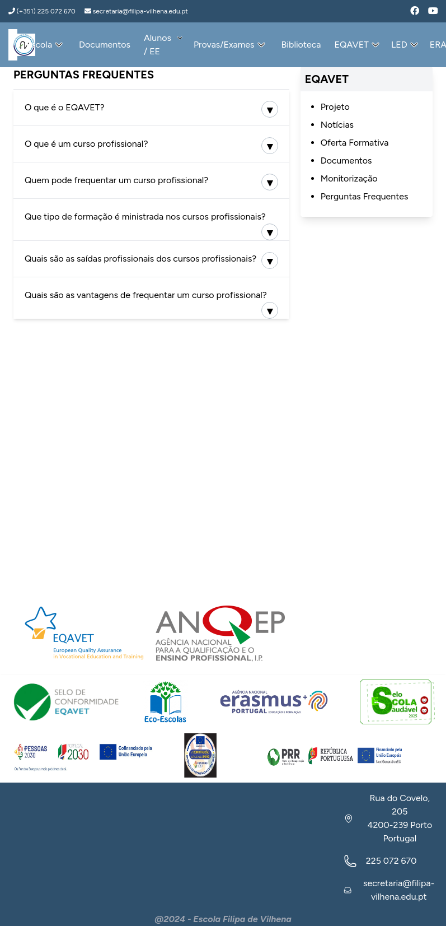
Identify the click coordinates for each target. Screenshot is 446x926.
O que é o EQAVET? (65, 107)
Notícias (337, 124)
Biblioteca (301, 44)
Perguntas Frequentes (365, 196)
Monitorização (349, 178)
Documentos (104, 44)
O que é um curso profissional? (86, 143)
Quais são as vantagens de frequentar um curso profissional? (146, 295)
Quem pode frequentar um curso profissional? (116, 180)
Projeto (335, 106)
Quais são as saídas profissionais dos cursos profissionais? (140, 258)
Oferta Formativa (355, 142)
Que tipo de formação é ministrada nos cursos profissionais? (145, 216)
